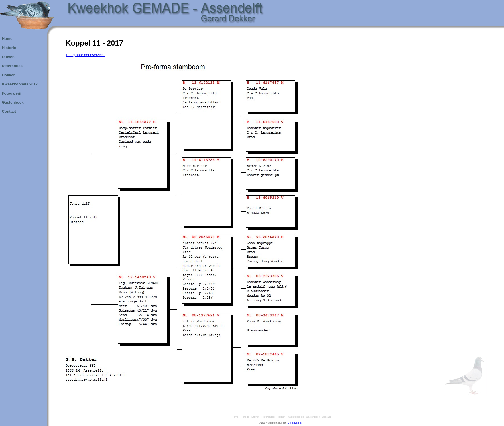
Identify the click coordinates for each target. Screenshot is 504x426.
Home (234, 416)
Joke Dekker (295, 422)
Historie (244, 416)
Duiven (254, 416)
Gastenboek (312, 416)
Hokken (280, 416)
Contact (325, 416)
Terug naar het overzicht (85, 55)
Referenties (267, 416)
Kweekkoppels (295, 416)
